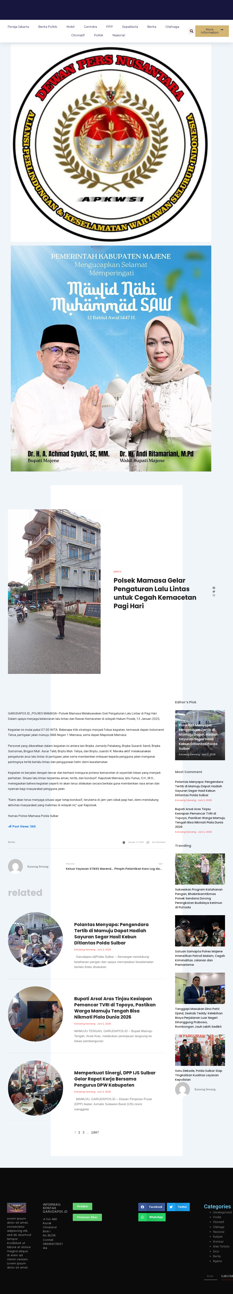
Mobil (70, 27)
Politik (98, 35)
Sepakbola (130, 27)
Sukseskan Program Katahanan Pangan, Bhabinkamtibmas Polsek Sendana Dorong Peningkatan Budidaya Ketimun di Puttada (199, 898)
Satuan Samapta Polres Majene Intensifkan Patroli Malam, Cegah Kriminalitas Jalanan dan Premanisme (200, 958)
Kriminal (218, 1241)
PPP (109, 27)
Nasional (119, 35)
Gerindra (90, 27)
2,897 (95, 1132)
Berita (151, 27)
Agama (217, 1261)
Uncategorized (222, 1212)
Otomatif (78, 35)
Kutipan (218, 1236)
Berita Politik (47, 27)
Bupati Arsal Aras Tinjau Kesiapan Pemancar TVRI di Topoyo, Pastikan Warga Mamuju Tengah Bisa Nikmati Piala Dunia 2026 (115, 1008)
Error (216, 1251)
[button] (191, 31)
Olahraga (172, 27)
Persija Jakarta (18, 27)
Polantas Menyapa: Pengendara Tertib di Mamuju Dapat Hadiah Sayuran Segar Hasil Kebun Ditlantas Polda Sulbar (111, 933)
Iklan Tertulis (221, 1246)
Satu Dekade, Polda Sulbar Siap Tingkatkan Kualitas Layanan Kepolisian (198, 1075)
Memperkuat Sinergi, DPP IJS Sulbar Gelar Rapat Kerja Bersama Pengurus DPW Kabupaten (115, 1079)
